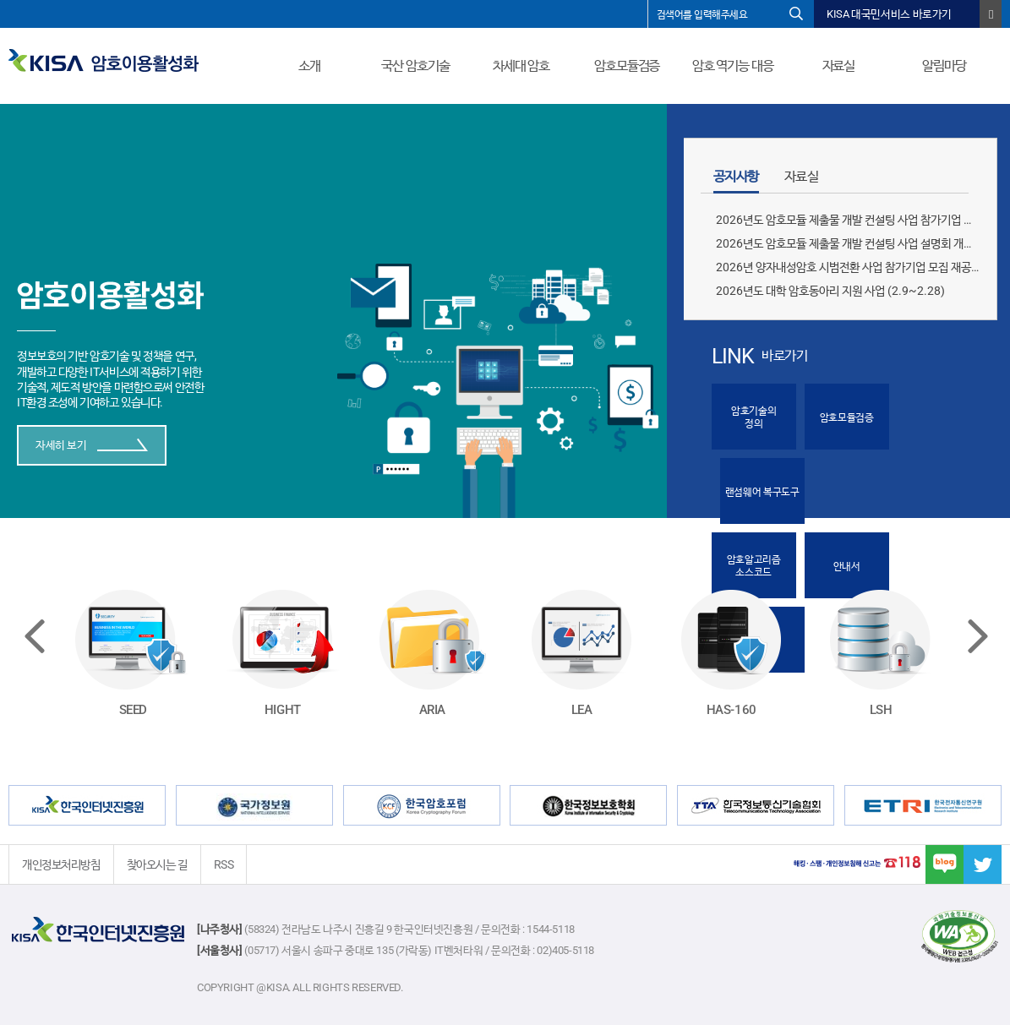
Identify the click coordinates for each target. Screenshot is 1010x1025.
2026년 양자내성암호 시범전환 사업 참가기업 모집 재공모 (848, 267)
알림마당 (944, 65)
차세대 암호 (521, 65)
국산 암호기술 (415, 65)
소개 (309, 65)
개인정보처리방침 (61, 864)
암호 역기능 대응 (732, 65)
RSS (224, 864)
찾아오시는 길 (157, 864)
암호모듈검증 (626, 65)
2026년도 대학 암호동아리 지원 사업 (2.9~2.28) (830, 290)
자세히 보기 (91, 445)
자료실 (838, 65)
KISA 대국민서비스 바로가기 (889, 14)
